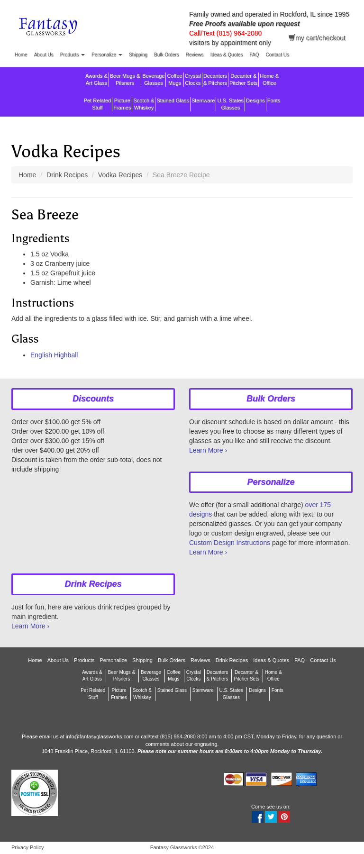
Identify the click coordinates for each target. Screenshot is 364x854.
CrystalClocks (193, 79)
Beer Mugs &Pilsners (125, 79)
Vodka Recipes (120, 175)
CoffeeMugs (174, 79)
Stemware (203, 104)
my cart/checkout (317, 38)
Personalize (106, 54)
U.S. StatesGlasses (230, 104)
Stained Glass (172, 104)
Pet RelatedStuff (97, 104)
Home (21, 54)
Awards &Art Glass (96, 79)
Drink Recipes (67, 175)
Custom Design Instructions (229, 542)
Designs (255, 104)
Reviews (195, 54)
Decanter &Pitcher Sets (243, 79)
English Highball (54, 355)
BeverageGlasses (153, 79)
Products (72, 54)
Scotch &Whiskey (143, 104)
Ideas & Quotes (226, 54)
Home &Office (269, 79)
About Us (44, 54)
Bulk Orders (166, 54)
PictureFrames (122, 104)
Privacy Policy (27, 847)
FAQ (254, 54)
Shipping (138, 54)
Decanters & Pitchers (215, 79)
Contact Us (277, 54)
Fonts (274, 104)
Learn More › (208, 450)
